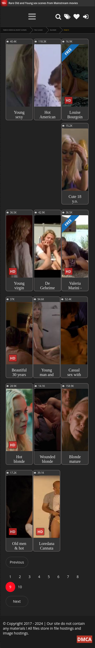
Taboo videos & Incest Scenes (15, 30)
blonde (53, 30)
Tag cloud (38, 30)
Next (17, 601)
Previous (17, 562)
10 (20, 586)
